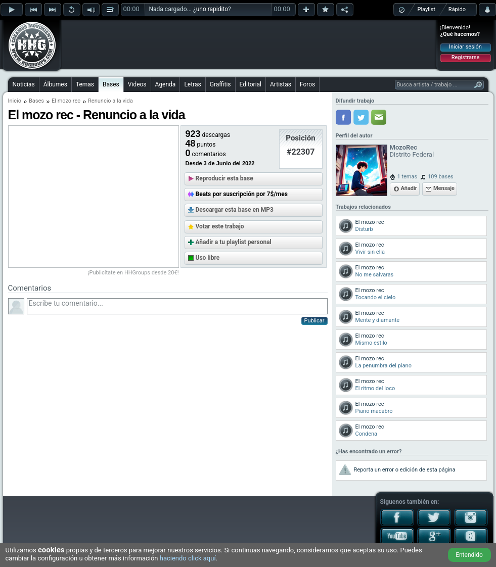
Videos (137, 84)
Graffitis (220, 84)
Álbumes (55, 84)
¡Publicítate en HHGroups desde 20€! (133, 272)
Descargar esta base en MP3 (235, 209)
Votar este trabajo (220, 226)
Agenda (165, 84)
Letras (192, 84)
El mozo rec (66, 101)
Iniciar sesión (465, 46)
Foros (307, 84)
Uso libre (208, 257)
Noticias (24, 84)
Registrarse (465, 57)
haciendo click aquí (188, 558)
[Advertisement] (249, 44)
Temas (85, 84)
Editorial (250, 84)
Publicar (314, 320)
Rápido (457, 9)
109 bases (441, 176)
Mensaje (444, 188)
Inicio (14, 101)
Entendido (469, 554)
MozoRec (404, 147)
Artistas (280, 84)
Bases (111, 84)
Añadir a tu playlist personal (234, 242)
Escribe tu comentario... (177, 306)
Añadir (409, 188)
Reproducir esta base (224, 178)
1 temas (407, 176)
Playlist (426, 9)
